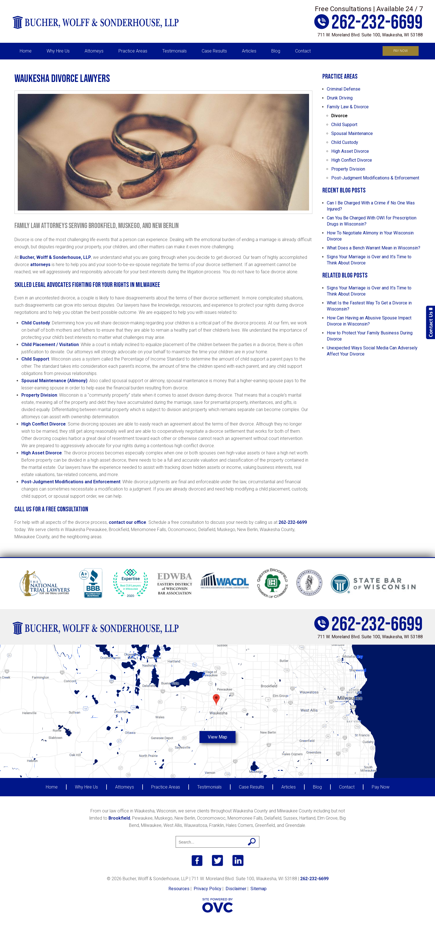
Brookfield (119, 818)
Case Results (214, 51)
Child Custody (35, 323)
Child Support (35, 359)
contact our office (127, 522)
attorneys (40, 264)
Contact (303, 51)
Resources (178, 888)
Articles (249, 51)
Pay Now (400, 51)
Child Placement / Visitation (50, 344)
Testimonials (174, 51)
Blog (275, 51)
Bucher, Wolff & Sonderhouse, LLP (55, 257)
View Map (217, 737)
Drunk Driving (340, 98)
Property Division (39, 395)
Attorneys (94, 51)
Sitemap (259, 888)
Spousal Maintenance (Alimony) (54, 380)
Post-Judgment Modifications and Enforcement (70, 481)
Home (26, 51)
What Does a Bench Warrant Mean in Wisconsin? (373, 248)
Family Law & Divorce (348, 106)
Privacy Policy (207, 888)
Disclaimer (236, 888)
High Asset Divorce (41, 453)
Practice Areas (132, 51)
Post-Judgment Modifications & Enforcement (375, 178)
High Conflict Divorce (43, 424)
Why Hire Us (58, 51)
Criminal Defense (343, 89)
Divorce (339, 115)
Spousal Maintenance (352, 133)
